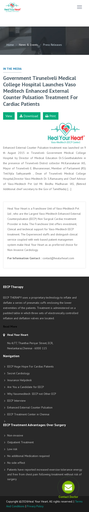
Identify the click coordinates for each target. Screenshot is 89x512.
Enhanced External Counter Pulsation (29, 407)
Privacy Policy (35, 506)
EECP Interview (16, 400)
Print (50, 116)
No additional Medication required (28, 456)
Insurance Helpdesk (19, 380)
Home (10, 45)
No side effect (16, 463)
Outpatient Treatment (20, 442)
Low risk (12, 449)
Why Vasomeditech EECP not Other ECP (31, 394)
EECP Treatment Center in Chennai (28, 414)
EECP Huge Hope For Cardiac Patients (30, 366)
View (9, 116)
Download (29, 116)
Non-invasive (15, 435)
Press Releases (52, 45)
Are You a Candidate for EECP (25, 387)
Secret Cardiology (18, 373)
